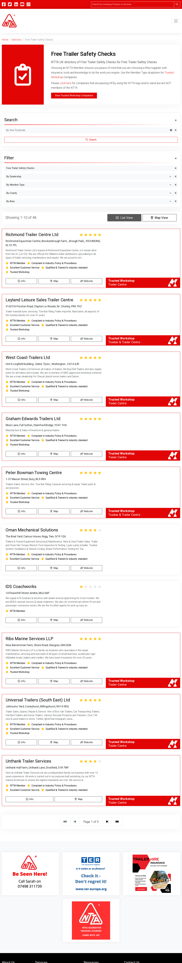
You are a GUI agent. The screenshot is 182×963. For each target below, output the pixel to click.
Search (91, 139)
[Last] (117, 821)
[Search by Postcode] (86, 130)
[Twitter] (10, 4)
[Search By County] (89, 193)
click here (65, 83)
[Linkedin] (16, 4)
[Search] (132, 4)
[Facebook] (4, 4)
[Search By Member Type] (89, 185)
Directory (17, 39)
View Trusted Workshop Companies (74, 95)
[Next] (107, 821)
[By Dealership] (89, 176)
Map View (159, 218)
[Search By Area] (89, 201)
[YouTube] (22, 4)
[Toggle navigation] (176, 21)
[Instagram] (28, 4)
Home (5, 39)
